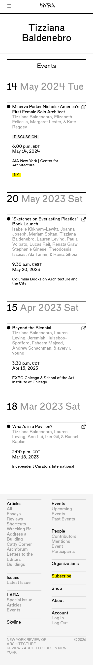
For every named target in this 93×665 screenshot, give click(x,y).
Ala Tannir (37, 254)
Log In (58, 618)
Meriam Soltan (43, 234)
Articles (14, 504)
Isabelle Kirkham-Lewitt (35, 229)
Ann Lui (35, 437)
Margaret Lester (45, 122)
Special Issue (19, 600)
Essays (14, 514)
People (58, 531)
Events (13, 610)
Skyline (14, 622)
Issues (13, 577)
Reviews (15, 519)
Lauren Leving (50, 239)
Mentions (61, 541)
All (9, 509)
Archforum (17, 549)
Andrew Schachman (31, 348)
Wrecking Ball (20, 529)
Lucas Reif (40, 244)
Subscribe (61, 576)
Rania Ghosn (66, 254)
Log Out (60, 623)
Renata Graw (64, 244)
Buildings (16, 564)
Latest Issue (19, 582)
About (58, 601)
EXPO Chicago (25, 378)
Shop (57, 588)
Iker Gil (52, 437)
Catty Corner (19, 544)
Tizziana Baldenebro (32, 117)
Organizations (65, 564)
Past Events (63, 519)
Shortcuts (16, 524)
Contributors (64, 536)
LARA (13, 595)
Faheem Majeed (47, 343)
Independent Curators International (43, 466)
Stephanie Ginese (29, 249)
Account (60, 613)
